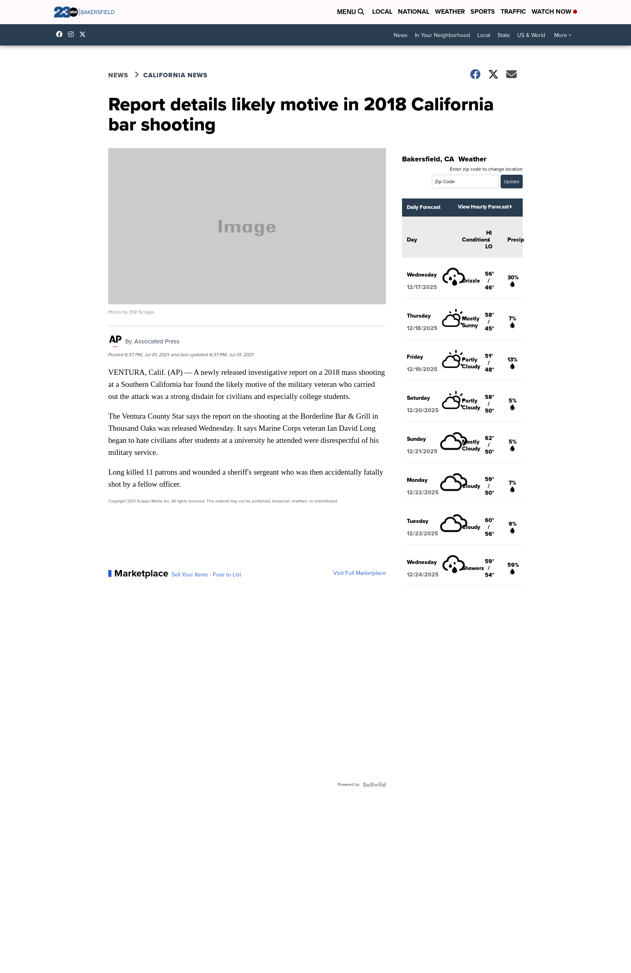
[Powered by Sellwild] (374, 784)
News (401, 35)
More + (562, 35)
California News (175, 75)
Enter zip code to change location (486, 169)
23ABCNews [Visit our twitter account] (84, 34)
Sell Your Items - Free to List (206, 575)
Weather (450, 11)
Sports (482, 11)
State (503, 35)
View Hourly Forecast (485, 206)
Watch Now (554, 11)
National (413, 11)
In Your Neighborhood (442, 35)
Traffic (513, 11)
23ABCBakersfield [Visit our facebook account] (61, 34)
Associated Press (156, 341)
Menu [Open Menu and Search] (350, 11)
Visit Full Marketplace (359, 573)
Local (382, 11)
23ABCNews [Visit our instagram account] (73, 34)
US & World (531, 35)
